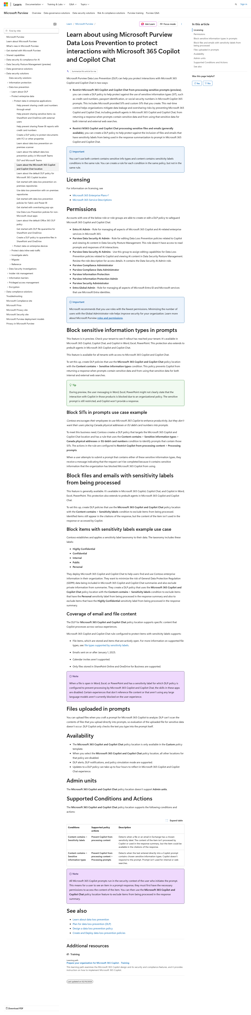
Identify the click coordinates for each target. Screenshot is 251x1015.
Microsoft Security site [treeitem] (17, 314)
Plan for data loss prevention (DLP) (92, 924)
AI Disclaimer (10, 1005)
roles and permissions (110, 318)
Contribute (57, 1005)
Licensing (198, 29)
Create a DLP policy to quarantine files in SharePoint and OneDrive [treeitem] (37, 239)
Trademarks (132, 1005)
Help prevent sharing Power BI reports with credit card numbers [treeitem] (38, 128)
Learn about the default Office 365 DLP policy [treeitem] (36, 222)
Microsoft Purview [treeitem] (15, 36)
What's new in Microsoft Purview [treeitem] (22, 45)
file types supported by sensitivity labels (107, 645)
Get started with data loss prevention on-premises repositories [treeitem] (37, 183)
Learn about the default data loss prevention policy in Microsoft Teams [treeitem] (35, 153)
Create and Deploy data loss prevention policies (99, 933)
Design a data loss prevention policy (93, 928)
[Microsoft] (6, 4)
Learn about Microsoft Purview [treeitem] (21, 41)
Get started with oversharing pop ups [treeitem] (35, 207)
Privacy (69, 1005)
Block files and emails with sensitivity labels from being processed (217, 44)
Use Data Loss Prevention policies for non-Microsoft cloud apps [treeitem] (37, 213)
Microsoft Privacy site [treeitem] (17, 309)
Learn (69, 23)
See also (198, 66)
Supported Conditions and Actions (211, 62)
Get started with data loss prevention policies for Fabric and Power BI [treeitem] (35, 200)
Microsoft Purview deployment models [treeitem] (25, 319)
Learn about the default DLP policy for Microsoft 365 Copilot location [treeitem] (35, 175)
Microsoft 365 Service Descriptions (92, 199)
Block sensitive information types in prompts (215, 38)
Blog (43, 1005)
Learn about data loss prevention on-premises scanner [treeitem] (35, 145)
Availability (199, 53)
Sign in (243, 4)
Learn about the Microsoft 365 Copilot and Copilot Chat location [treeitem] (36, 166)
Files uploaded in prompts (206, 49)
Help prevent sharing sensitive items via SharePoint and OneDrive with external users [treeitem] (36, 117)
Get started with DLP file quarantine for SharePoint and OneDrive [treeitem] (36, 230)
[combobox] (31, 30)
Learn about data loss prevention (91, 919)
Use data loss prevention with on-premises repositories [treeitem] (37, 192)
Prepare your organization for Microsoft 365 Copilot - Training (98, 962)
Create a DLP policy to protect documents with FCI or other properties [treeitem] (37, 136)
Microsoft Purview (84, 23)
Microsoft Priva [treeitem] (13, 305)
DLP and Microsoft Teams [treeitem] (29, 160)
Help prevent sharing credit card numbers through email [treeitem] (37, 107)
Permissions (199, 34)
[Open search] (236, 4)
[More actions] (181, 24)
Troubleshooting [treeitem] (14, 296)
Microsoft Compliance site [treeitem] (19, 300)
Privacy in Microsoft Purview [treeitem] (20, 323)
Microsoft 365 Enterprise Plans (90, 195)
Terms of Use (117, 1005)
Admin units (200, 58)
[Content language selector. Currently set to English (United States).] (18, 997)
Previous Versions (29, 1005)
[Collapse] (55, 24)
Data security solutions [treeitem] (20, 77)
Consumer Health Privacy (92, 1005)
